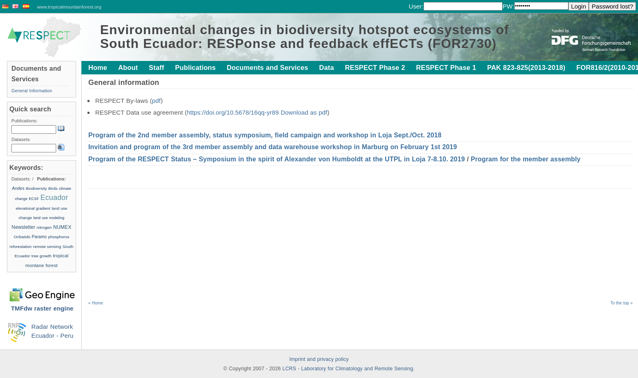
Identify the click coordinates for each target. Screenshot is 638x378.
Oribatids (23, 237)
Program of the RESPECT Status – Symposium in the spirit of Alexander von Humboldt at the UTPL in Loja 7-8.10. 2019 (276, 159)
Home (97, 67)
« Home (95, 303)
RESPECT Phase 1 (446, 67)
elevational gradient (33, 208)
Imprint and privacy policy (319, 359)
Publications (195, 67)
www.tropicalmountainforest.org (69, 6)
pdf (156, 100)
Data (326, 67)
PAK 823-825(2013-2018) (526, 67)
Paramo (39, 237)
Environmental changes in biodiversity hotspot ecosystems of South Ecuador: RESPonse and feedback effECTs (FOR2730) (304, 36)
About (128, 67)
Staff (156, 67)
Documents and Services (267, 67)
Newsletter (23, 227)
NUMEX (62, 227)
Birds (53, 188)
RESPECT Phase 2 (375, 67)
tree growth (41, 256)
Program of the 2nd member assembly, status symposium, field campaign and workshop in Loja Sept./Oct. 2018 (264, 135)
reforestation (21, 246)
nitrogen (44, 227)
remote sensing (47, 246)
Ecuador (54, 197)
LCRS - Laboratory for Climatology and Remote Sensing (347, 368)
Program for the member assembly (526, 159)
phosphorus (58, 237)
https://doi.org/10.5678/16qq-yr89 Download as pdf (257, 112)
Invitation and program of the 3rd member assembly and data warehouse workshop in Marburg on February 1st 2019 (272, 146)
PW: (508, 6)
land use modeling (48, 218)
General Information (31, 90)
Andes (18, 188)
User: (416, 6)
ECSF (34, 199)
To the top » (621, 303)
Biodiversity (36, 188)
